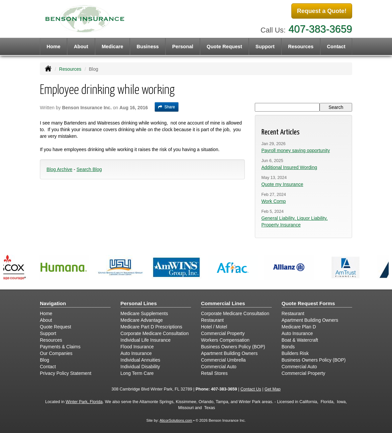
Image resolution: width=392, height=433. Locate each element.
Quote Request (55, 326)
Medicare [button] (112, 46)
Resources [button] (301, 46)
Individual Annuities (140, 360)
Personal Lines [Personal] (139, 303)
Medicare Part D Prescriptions (151, 326)
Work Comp (273, 201)
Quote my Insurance (282, 184)
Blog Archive (59, 169)
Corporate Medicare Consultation (155, 333)
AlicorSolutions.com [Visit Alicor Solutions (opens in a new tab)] (175, 420)
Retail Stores (214, 373)
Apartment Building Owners (229, 353)
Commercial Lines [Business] (223, 303)
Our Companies (56, 353)
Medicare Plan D (299, 326)
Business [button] (148, 46)
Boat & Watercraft (300, 340)
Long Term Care (137, 373)
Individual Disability (140, 366)
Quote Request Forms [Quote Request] (308, 303)
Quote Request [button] (224, 46)
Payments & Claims (60, 346)
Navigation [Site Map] (53, 303)
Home (53, 46)
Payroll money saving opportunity (295, 150)
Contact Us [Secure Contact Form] (251, 389)
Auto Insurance (136, 353)
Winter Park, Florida (84, 401)
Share (166, 107)
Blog (44, 360)
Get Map (272, 389)
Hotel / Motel (214, 326)
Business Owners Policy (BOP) (233, 346)
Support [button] (265, 46)
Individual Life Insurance (146, 340)
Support (48, 333)
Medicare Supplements (144, 313)
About (81, 46)
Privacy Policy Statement (65, 373)
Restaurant (212, 320)
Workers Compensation (225, 340)
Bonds (288, 346)
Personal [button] (182, 46)
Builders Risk (295, 353)
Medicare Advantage (142, 320)
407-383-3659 (320, 29)
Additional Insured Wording (289, 167)
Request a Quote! (321, 11)
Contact (336, 46)
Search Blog (89, 169)
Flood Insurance (137, 346)
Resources (70, 69)
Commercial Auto (219, 366)
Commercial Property (223, 333)
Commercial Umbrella (223, 360)
